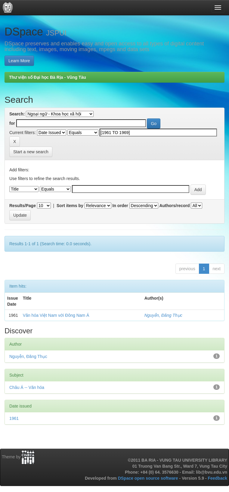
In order (120, 205)
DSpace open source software (148, 478)
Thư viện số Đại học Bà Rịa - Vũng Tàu (47, 77)
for (12, 123)
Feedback (217, 478)
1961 (14, 418)
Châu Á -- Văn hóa (26, 387)
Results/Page (22, 205)
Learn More (19, 60)
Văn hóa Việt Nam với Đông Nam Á (56, 315)
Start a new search (30, 151)
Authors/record (174, 205)
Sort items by (70, 205)
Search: (17, 114)
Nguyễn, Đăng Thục (163, 315)
